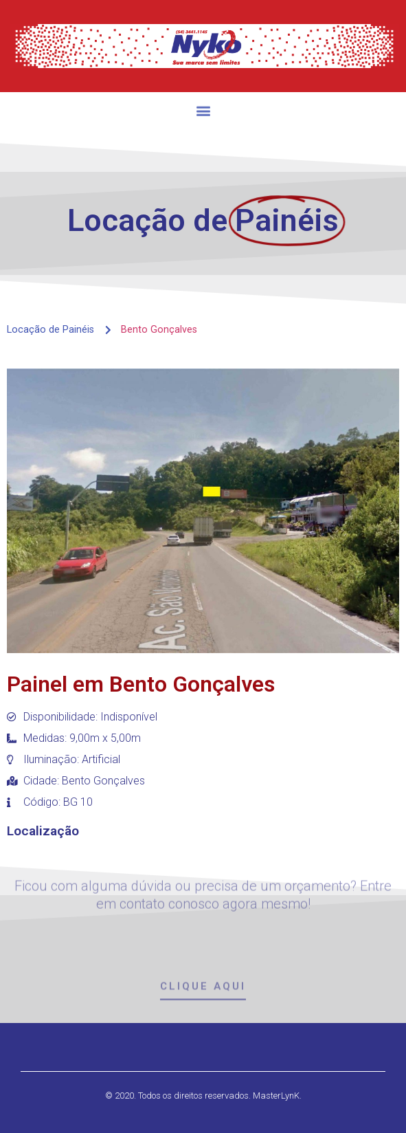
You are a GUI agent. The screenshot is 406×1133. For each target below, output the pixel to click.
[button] (203, 116)
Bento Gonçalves (159, 330)
